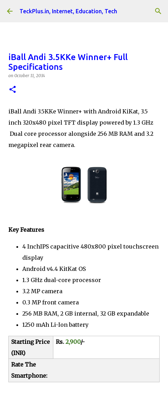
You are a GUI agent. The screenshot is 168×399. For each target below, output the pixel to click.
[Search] (158, 11)
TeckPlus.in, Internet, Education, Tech (68, 11)
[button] (12, 90)
